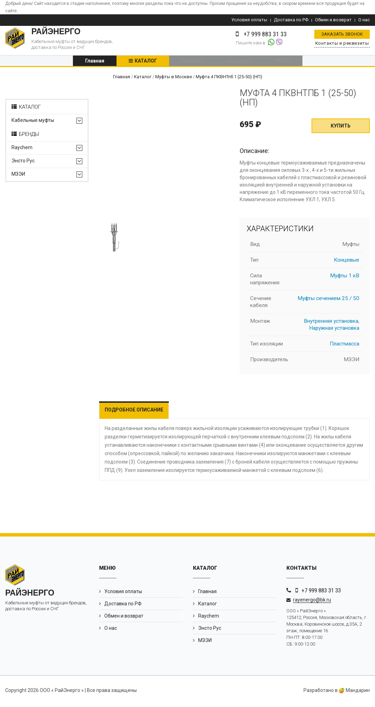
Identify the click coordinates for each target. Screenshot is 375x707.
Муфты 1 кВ (344, 278)
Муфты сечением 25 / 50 (328, 300)
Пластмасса (344, 346)
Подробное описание (134, 412)
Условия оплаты (249, 19)
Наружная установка (334, 330)
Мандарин (354, 692)
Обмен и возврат (333, 19)
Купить (341, 128)
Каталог (146, 62)
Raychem (192, 62)
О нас (364, 19)
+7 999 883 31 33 (321, 592)
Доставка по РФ (291, 19)
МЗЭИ (283, 62)
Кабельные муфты (33, 122)
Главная (94, 62)
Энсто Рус (239, 62)
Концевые (346, 262)
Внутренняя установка (331, 323)
